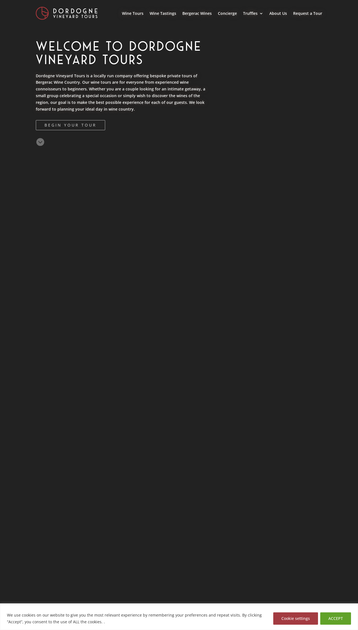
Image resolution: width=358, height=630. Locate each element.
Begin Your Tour (70, 125)
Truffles (250, 13)
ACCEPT (335, 618)
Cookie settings (295, 618)
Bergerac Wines (197, 13)
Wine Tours (132, 13)
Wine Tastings (163, 13)
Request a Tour (307, 13)
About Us (278, 13)
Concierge (227, 13)
